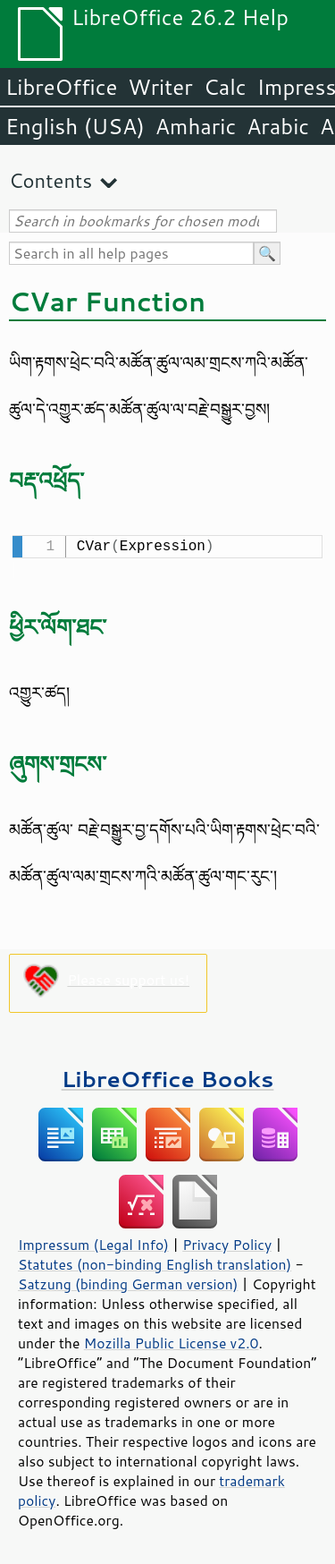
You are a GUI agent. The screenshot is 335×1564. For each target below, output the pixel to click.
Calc (225, 87)
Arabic (278, 126)
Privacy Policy (227, 1243)
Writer (160, 87)
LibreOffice (61, 87)
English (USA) (75, 126)
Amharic (195, 126)
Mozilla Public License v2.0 (171, 1341)
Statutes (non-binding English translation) (154, 1262)
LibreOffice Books (168, 1076)
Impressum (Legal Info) (93, 1243)
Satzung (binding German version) (128, 1282)
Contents (50, 180)
